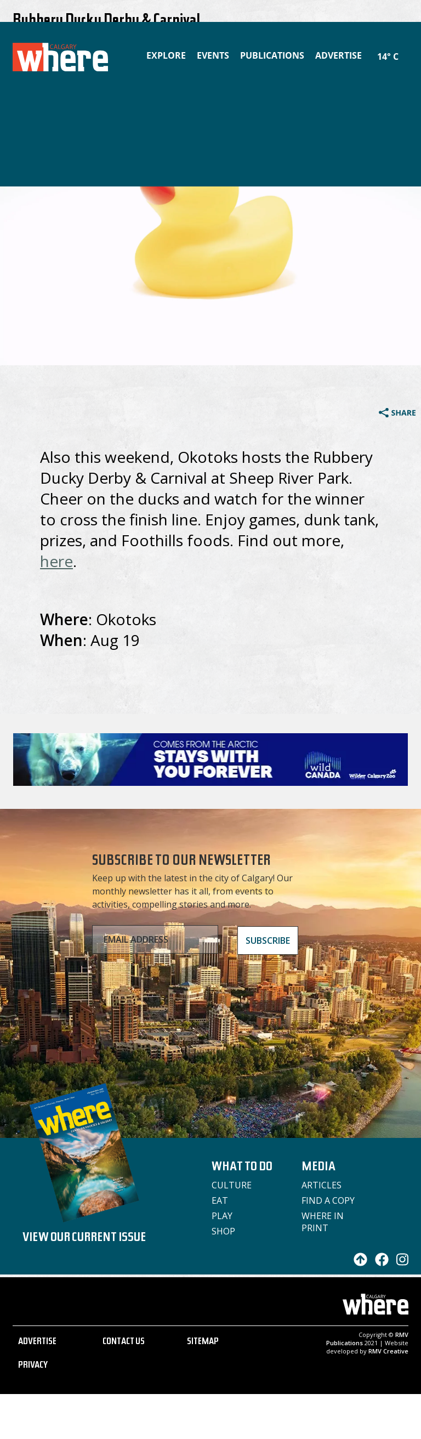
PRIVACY (33, 1366)
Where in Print (322, 1222)
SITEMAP (203, 1342)
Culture (232, 1185)
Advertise (338, 55)
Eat (220, 1200)
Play (222, 1216)
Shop (223, 1231)
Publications (272, 55)
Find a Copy (328, 1200)
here (56, 561)
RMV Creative (388, 1351)
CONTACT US (124, 1342)
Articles (321, 1185)
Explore (166, 55)
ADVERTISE (37, 1342)
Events (213, 55)
